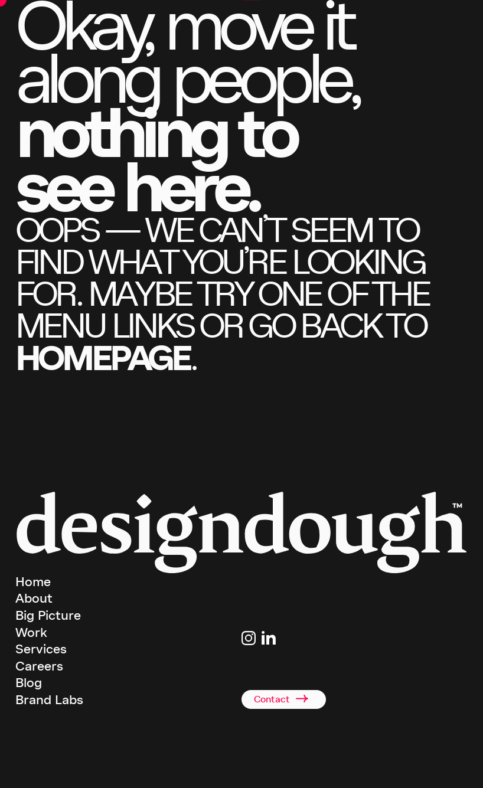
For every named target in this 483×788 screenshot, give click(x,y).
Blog (28, 683)
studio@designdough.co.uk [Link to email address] (282, 658)
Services (41, 649)
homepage (102, 358)
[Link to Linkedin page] (269, 638)
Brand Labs (49, 700)
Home (33, 582)
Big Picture (48, 615)
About (34, 598)
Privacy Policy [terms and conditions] (324, 769)
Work (31, 632)
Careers (39, 666)
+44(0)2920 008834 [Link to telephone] (270, 672)
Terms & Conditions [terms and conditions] (271, 769)
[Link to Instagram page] (249, 638)
